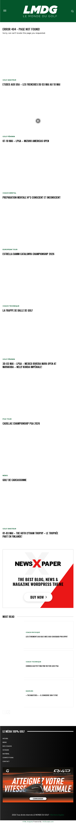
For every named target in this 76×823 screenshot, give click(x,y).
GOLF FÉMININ (9, 136)
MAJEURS (29, 691)
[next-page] (8, 712)
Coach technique (11, 306)
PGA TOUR (7, 419)
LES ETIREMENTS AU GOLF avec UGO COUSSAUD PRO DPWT (47, 636)
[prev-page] (4, 712)
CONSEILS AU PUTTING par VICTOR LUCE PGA (42, 666)
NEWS (5, 475)
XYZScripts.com (48, 821)
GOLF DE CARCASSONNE (15, 480)
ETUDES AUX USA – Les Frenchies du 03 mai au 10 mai (31, 84)
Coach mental (9, 193)
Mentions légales (57, 815)
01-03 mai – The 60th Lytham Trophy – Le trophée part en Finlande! (30, 534)
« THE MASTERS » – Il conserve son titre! (42, 695)
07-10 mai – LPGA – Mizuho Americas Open (26, 141)
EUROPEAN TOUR (10, 249)
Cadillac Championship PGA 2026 (21, 423)
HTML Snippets (28, 821)
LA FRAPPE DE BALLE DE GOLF (18, 310)
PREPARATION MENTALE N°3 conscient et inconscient (31, 197)
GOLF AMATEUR (9, 80)
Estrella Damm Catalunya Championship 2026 (28, 254)
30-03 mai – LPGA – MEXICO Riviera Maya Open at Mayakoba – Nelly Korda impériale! (29, 365)
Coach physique (33, 632)
